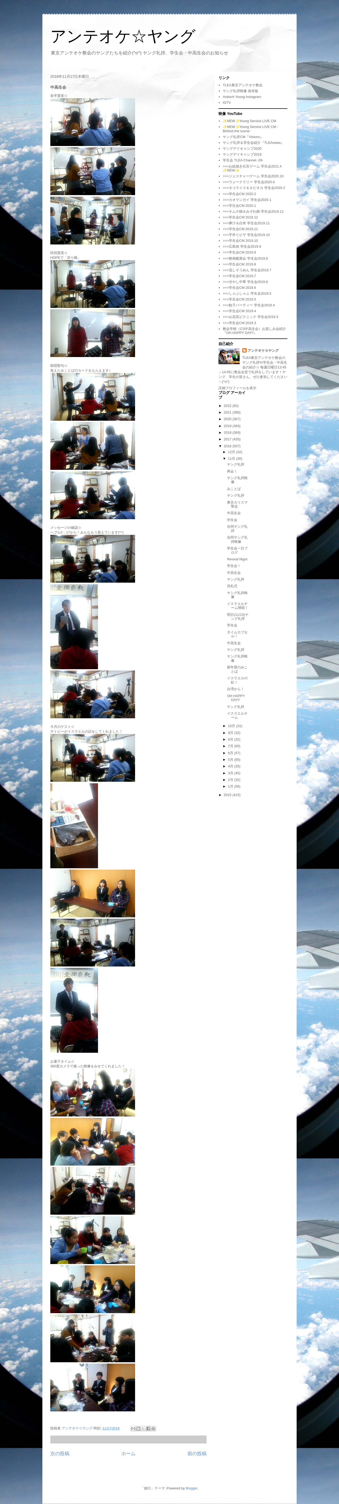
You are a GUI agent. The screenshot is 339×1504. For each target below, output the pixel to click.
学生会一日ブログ (237, 550)
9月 (231, 733)
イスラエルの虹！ (237, 680)
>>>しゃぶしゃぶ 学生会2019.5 (247, 293)
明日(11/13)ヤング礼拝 (237, 617)
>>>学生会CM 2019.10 (240, 241)
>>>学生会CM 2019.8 (239, 264)
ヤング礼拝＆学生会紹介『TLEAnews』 (253, 143)
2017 (228, 439)
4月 (231, 766)
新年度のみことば (237, 669)
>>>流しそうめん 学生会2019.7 (247, 270)
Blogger (191, 1488)
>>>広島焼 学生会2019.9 (242, 246)
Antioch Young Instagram (242, 97)
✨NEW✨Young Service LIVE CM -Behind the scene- (250, 129)
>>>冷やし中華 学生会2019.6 (245, 282)
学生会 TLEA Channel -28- (243, 160)
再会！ (232, 471)
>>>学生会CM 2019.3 (239, 323)
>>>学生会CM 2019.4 (239, 311)
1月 (231, 786)
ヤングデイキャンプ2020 (242, 149)
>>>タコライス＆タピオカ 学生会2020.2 (254, 188)
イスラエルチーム (237, 715)
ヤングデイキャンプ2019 (242, 154)
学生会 (232, 520)
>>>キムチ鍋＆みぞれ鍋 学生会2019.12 (253, 211)
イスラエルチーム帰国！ (237, 606)
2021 (228, 412)
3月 (231, 773)
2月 (231, 780)
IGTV (227, 103)
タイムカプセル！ (237, 634)
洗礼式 (232, 586)
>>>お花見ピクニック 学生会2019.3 (250, 317)
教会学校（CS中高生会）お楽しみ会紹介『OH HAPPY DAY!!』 (254, 331)
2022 (228, 406)
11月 (232, 459)
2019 (228, 426)
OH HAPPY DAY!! (236, 698)
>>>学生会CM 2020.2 (239, 194)
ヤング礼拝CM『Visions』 (243, 137)
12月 (232, 452)
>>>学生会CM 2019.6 (239, 288)
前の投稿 (197, 1453)
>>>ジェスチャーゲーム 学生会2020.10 (253, 176)
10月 (232, 726)
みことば (234, 489)
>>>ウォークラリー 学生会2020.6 (249, 182)
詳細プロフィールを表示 (237, 388)
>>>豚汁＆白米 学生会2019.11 (246, 223)
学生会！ (234, 566)
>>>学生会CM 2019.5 (239, 299)
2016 (228, 446)
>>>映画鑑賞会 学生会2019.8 (245, 258)
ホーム (128, 1453)
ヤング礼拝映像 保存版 (240, 91)
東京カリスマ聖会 (237, 504)
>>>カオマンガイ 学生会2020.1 (247, 200)
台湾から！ (235, 689)
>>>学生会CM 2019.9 (239, 252)
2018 (228, 433)
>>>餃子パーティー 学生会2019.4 (249, 305)
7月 (231, 746)
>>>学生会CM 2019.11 (240, 229)
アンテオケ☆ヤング (122, 36)
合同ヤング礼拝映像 (237, 539)
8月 (231, 739)
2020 (228, 419)
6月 (231, 753)
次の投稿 (59, 1453)
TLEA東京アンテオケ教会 (242, 85)
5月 (231, 760)
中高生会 (234, 513)
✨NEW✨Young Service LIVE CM (249, 121)
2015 (228, 795)
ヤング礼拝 (235, 464)
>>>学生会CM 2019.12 (240, 217)
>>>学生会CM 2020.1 (239, 206)
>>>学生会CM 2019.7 (239, 276)
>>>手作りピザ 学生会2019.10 (246, 235)
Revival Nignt (237, 559)
